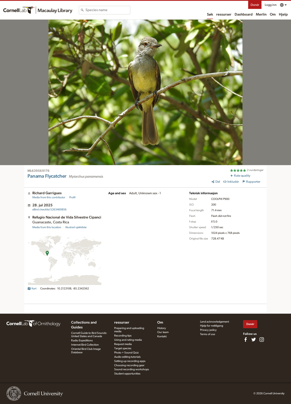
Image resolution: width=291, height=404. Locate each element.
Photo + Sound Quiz (126, 352)
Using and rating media (128, 340)
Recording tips (123, 335)
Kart (31, 288)
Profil (72, 197)
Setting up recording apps (130, 361)
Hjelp (283, 14)
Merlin (261, 14)
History (161, 328)
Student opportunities (127, 373)
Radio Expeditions (82, 340)
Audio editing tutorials (127, 356)
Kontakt (162, 336)
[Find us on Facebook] (245, 339)
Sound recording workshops (131, 369)
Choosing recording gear (129, 365)
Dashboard (244, 14)
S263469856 (49, 209)
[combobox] (107, 10)
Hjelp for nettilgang (211, 325)
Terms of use (207, 334)
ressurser (223, 14)
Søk (210, 14)
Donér (255, 4)
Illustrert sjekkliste (75, 227)
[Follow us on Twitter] (253, 339)
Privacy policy (208, 330)
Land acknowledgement (214, 321)
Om (273, 14)
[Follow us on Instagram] (261, 339)
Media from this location (46, 227)
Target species (122, 348)
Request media (123, 344)
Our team (163, 332)
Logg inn (271, 4)
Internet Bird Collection (85, 344)
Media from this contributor (48, 197)
